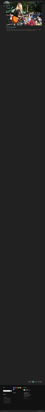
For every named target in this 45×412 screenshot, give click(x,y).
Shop (37, 1)
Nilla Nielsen (26, 389)
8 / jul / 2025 (7, 28)
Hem (15, 1)
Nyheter (18, 1)
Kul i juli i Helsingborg (11, 27)
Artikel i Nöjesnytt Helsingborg (7, 398)
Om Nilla (35, 1)
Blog (9, 28)
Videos (29, 1)
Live (20, 1)
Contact (41, 1)
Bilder (32, 1)
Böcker (23, 1)
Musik (26, 1)
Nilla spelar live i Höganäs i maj (7, 401)
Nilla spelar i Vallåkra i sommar (7, 402)
